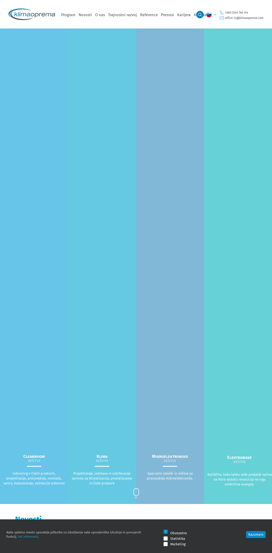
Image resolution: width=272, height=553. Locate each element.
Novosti (85, 14)
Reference (149, 14)
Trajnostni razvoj (122, 14)
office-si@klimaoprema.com (244, 18)
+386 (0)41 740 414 (236, 12)
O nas (100, 14)
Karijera (184, 14)
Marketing (178, 544)
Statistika (177, 538)
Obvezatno (178, 533)
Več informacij (28, 536)
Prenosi (167, 14)
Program (68, 14)
